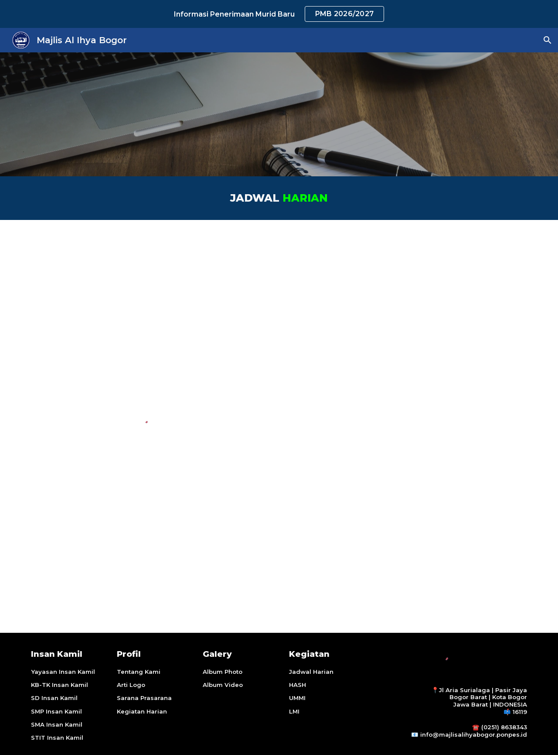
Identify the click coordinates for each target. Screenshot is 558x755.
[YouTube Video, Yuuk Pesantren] (408, 492)
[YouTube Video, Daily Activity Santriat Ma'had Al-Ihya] (408, 313)
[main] (279, 198)
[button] (547, 40)
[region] (279, 14)
